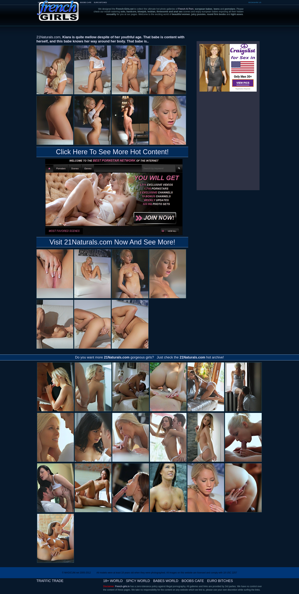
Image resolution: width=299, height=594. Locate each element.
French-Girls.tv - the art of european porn (58, 8)
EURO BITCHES (100, 2)
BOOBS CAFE (85, 2)
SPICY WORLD (138, 581)
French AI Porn (186, 9)
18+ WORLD (113, 581)
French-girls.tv (122, 586)
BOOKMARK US (254, 2)
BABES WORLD (165, 581)
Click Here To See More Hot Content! (112, 152)
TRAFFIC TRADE (49, 581)
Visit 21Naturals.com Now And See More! (112, 242)
